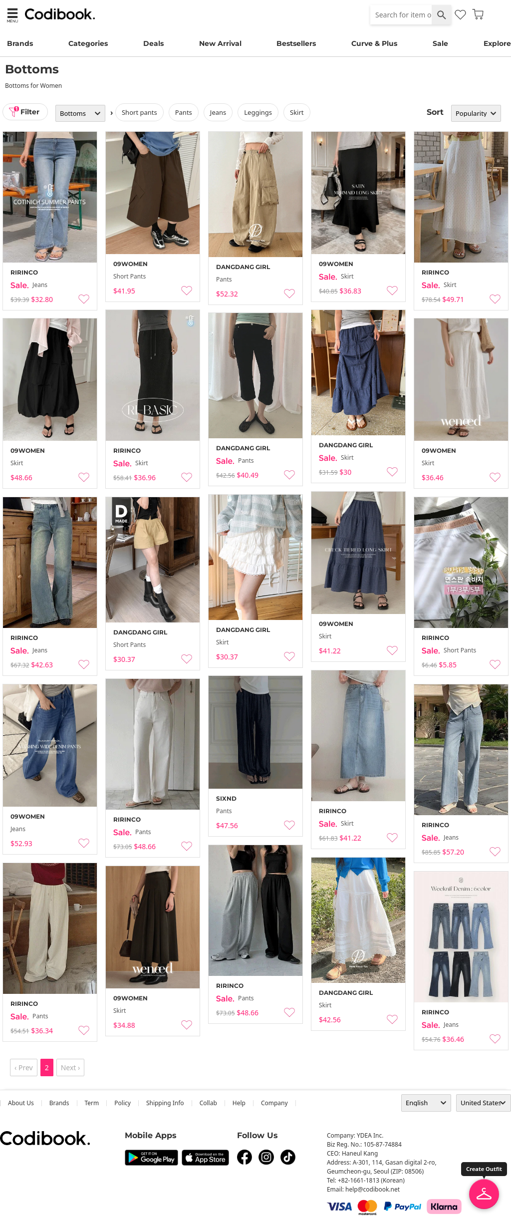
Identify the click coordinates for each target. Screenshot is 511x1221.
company (274, 1103)
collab (208, 1103)
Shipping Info (165, 1103)
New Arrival (220, 43)
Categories (88, 43)
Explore (497, 43)
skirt (297, 112)
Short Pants (140, 112)
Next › (70, 1067)
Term (92, 1103)
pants (184, 112)
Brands (20, 43)
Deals (153, 43)
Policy (122, 1103)
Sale (440, 43)
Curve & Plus (374, 43)
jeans (219, 112)
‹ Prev (23, 1067)
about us (21, 1103)
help (239, 1103)
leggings (258, 112)
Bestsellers (296, 43)
